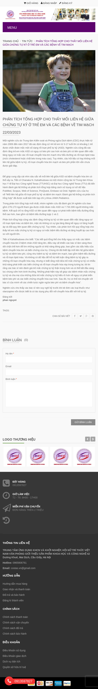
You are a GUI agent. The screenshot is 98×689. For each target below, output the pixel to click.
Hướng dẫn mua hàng (15, 583)
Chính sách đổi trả (13, 628)
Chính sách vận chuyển (16, 622)
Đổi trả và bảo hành (14, 594)
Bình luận (10, 379)
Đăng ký (65, 3)
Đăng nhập (49, 3)
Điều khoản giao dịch (14, 656)
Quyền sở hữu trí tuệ (14, 667)
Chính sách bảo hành (14, 633)
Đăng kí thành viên (13, 600)
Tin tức (27, 41)
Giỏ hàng (31, 3)
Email (8, 366)
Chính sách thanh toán (15, 617)
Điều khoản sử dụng (14, 650)
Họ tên (9, 353)
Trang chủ (11, 41)
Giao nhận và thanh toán (16, 589)
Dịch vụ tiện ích (11, 661)
